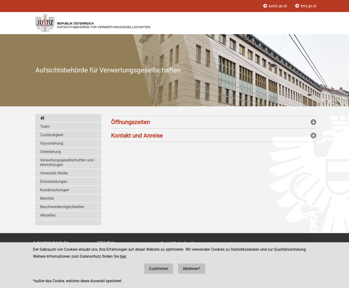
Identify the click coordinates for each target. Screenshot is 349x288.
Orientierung (50, 151)
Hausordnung (51, 143)
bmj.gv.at (305, 6)
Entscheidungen (53, 181)
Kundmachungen (54, 190)
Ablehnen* (191, 268)
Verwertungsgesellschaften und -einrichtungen (67, 162)
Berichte (47, 198)
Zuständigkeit (51, 135)
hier (123, 256)
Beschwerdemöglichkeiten (62, 207)
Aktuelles (47, 215)
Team (45, 126)
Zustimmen (158, 268)
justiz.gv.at (275, 6)
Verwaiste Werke (54, 173)
